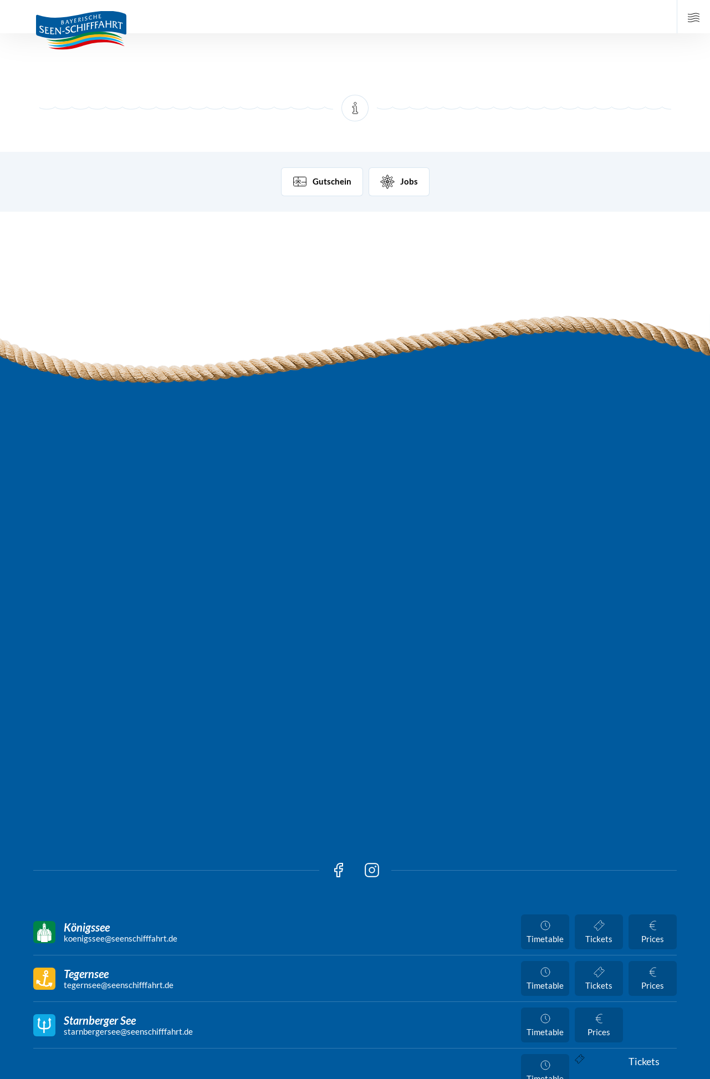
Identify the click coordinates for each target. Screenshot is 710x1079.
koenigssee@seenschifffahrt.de (120, 938)
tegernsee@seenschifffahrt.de (118, 985)
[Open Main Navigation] (693, 16)
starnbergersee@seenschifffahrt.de (128, 1031)
